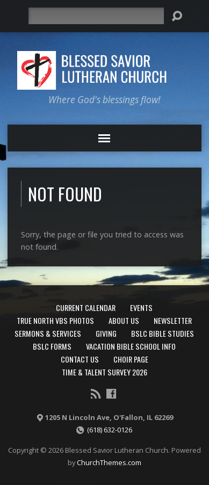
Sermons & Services (48, 333)
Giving (106, 333)
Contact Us (80, 359)
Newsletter (173, 320)
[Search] (95, 16)
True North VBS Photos (55, 320)
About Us (124, 320)
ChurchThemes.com (109, 462)
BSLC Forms (52, 346)
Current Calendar (86, 307)
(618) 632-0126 (109, 430)
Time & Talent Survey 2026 (104, 372)
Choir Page (130, 359)
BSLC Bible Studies (162, 333)
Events (141, 307)
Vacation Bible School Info (131, 346)
